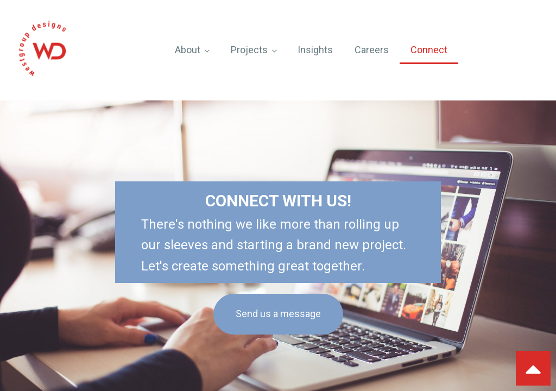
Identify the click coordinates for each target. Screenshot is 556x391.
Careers (372, 49)
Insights (315, 49)
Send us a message (278, 313)
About (187, 49)
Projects (249, 49)
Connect (428, 49)
